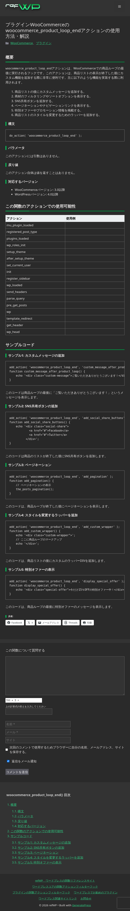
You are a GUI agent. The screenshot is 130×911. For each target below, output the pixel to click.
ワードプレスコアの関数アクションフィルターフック (65, 886)
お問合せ (86, 898)
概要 (14, 805)
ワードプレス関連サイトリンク (58, 898)
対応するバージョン (32, 826)
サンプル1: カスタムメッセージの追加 (44, 842)
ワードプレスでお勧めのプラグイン (96, 892)
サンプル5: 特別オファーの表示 (40, 862)
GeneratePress (81, 905)
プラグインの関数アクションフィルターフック (41, 892)
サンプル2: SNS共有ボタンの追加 (41, 847)
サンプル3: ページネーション (38, 852)
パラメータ (25, 816)
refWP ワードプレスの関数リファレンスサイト (65, 880)
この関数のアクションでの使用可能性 (37, 831)
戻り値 (22, 821)
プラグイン (43, 43)
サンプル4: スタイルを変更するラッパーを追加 (50, 857)
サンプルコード (21, 836)
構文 (21, 811)
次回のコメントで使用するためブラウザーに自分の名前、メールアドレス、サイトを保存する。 (66, 749)
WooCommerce (21, 43)
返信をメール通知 (21, 761)
